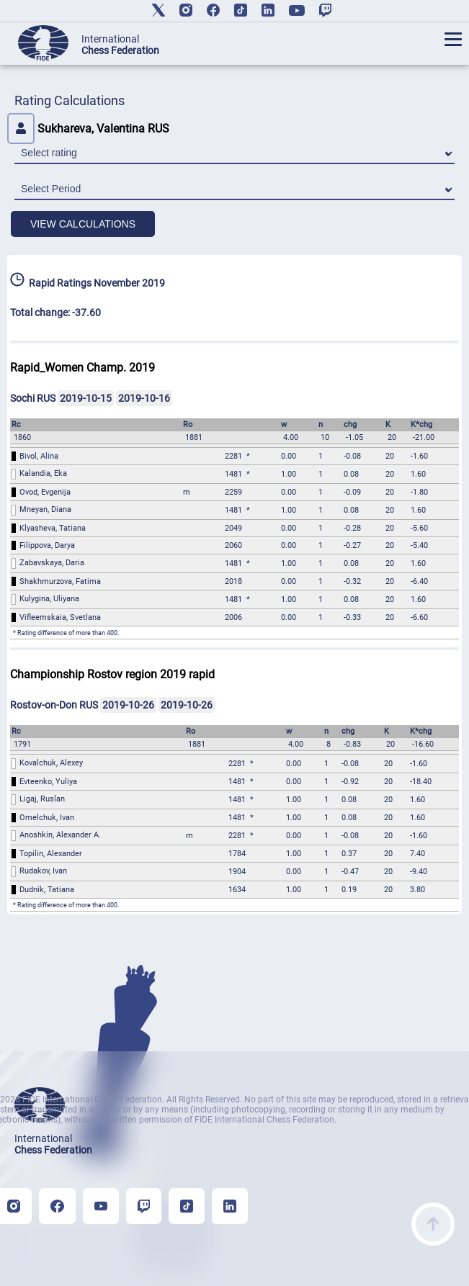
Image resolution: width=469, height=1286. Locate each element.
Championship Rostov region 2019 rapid (112, 674)
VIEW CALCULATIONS (82, 224)
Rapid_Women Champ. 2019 (82, 367)
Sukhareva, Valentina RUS (88, 128)
